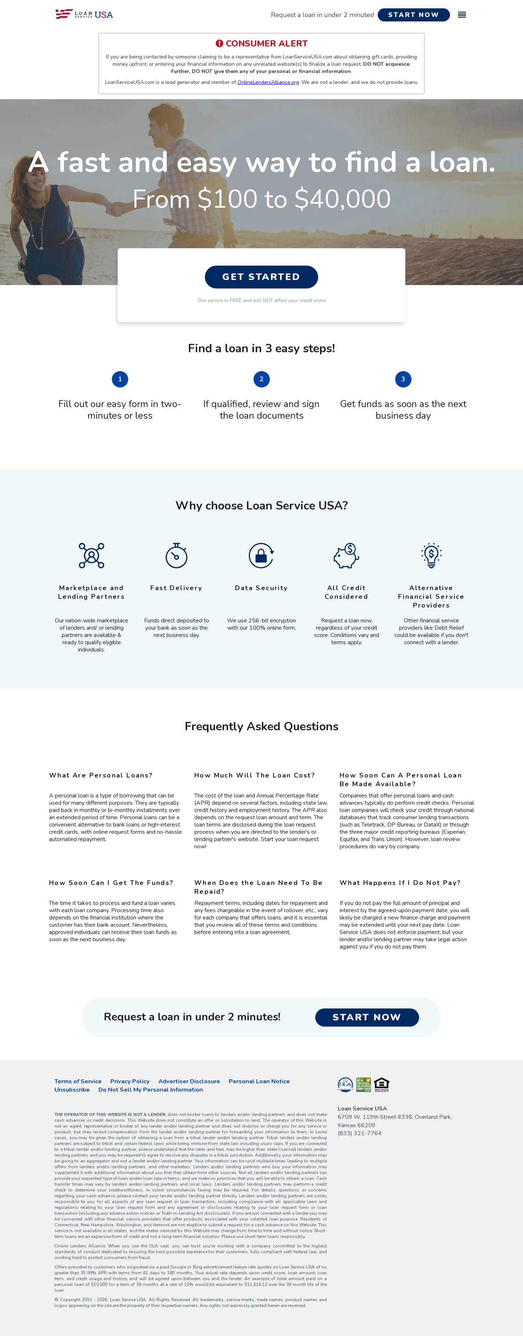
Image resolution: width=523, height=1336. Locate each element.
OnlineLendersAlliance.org (268, 82)
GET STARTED (261, 277)
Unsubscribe (72, 1089)
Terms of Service (78, 1081)
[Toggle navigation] (462, 11)
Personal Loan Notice (259, 1081)
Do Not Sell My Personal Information (150, 1089)
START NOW (413, 15)
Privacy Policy (130, 1081)
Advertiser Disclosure (189, 1081)
